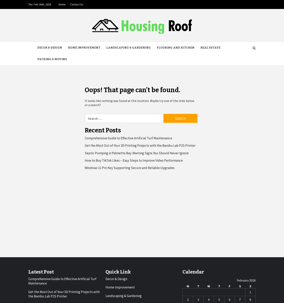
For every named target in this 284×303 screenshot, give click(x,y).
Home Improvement (84, 47)
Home (62, 4)
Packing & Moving (52, 59)
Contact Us (76, 4)
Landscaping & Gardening (128, 47)
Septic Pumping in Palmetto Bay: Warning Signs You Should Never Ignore (137, 153)
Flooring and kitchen (175, 47)
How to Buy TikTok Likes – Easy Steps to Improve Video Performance (134, 160)
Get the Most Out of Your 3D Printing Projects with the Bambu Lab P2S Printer (140, 145)
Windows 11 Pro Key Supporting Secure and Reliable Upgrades (130, 168)
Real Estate (210, 47)
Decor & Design (49, 47)
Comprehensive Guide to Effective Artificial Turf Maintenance (128, 138)
